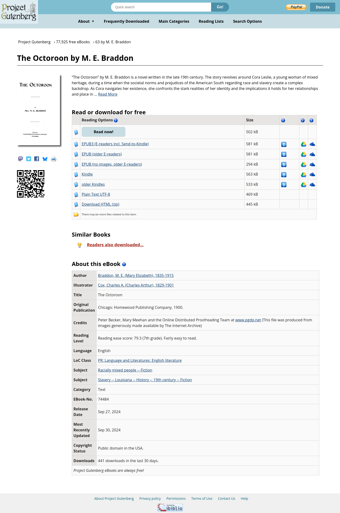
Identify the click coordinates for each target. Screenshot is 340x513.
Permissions (176, 498)
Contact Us (226, 498)
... (106, 94)
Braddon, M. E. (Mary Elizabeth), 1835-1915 (136, 275)
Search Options (247, 21)
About (86, 21)
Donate (323, 7)
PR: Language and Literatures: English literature (140, 360)
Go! (220, 7)
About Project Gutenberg (114, 498)
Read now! (103, 131)
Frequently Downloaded (126, 21)
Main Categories (174, 21)
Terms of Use (201, 498)
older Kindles (93, 184)
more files (105, 214)
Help (244, 498)
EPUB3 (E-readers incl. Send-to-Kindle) (115, 143)
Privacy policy (150, 498)
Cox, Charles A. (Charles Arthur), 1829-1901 (136, 285)
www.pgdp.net (248, 320)
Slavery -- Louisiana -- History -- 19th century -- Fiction (145, 379)
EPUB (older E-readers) (102, 154)
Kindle (87, 174)
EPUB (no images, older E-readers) (112, 164)
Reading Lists (211, 21)
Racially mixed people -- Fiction (125, 370)
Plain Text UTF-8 (96, 194)
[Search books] (161, 7)
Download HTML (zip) (100, 204)
